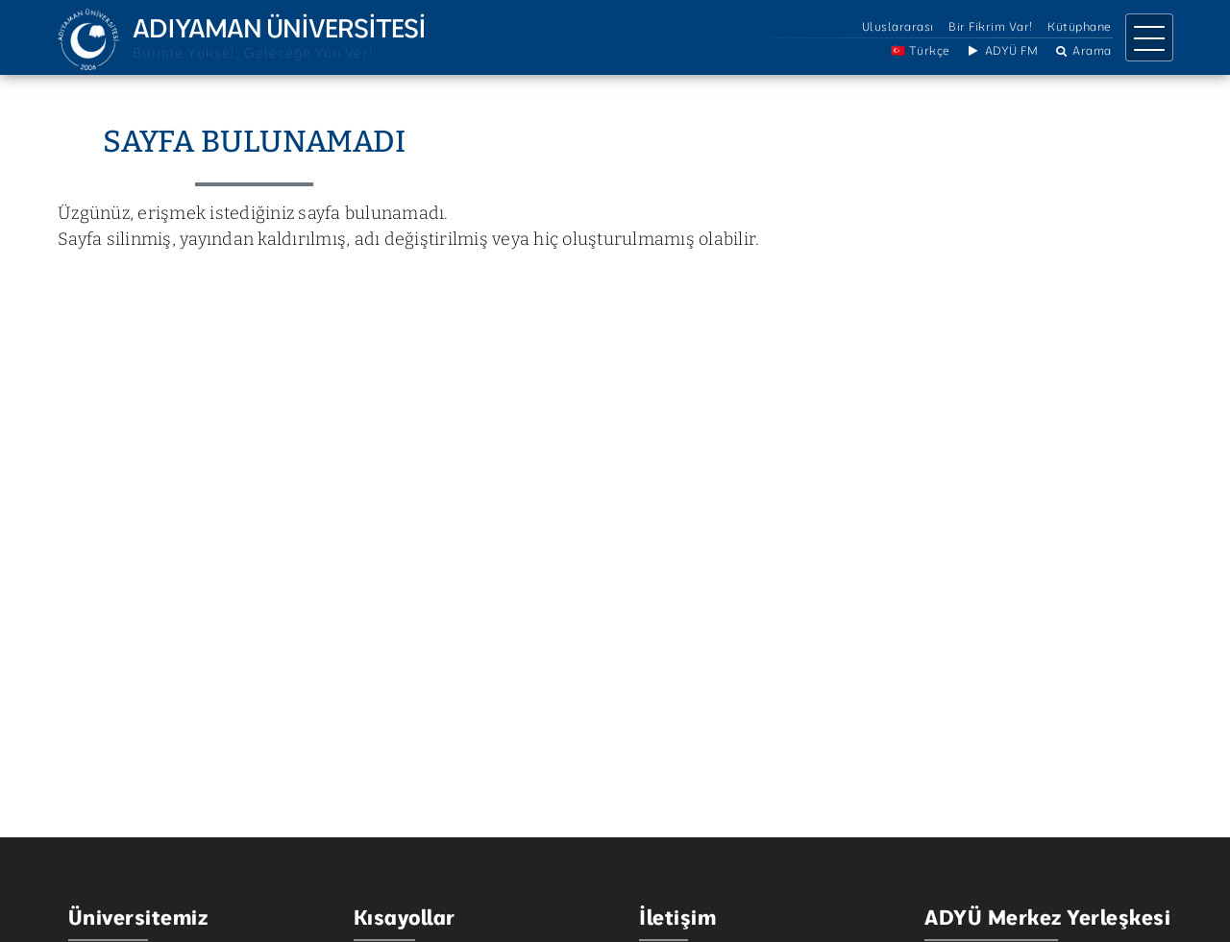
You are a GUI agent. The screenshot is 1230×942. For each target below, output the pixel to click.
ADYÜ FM (1001, 50)
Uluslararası (898, 26)
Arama (1082, 50)
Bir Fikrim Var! (990, 26)
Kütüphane (1079, 26)
